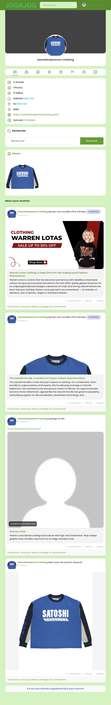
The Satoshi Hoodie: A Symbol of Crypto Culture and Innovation (47, 378)
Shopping (94, 211)
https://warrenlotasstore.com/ (24, 428)
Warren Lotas (18, 531)
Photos (16, 153)
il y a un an (22, 215)
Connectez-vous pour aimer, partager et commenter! (36, 306)
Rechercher (92, 140)
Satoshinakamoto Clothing (55, 59)
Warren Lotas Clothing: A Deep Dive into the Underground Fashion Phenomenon (48, 274)
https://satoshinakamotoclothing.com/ (36, 114)
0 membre (29, 120)
